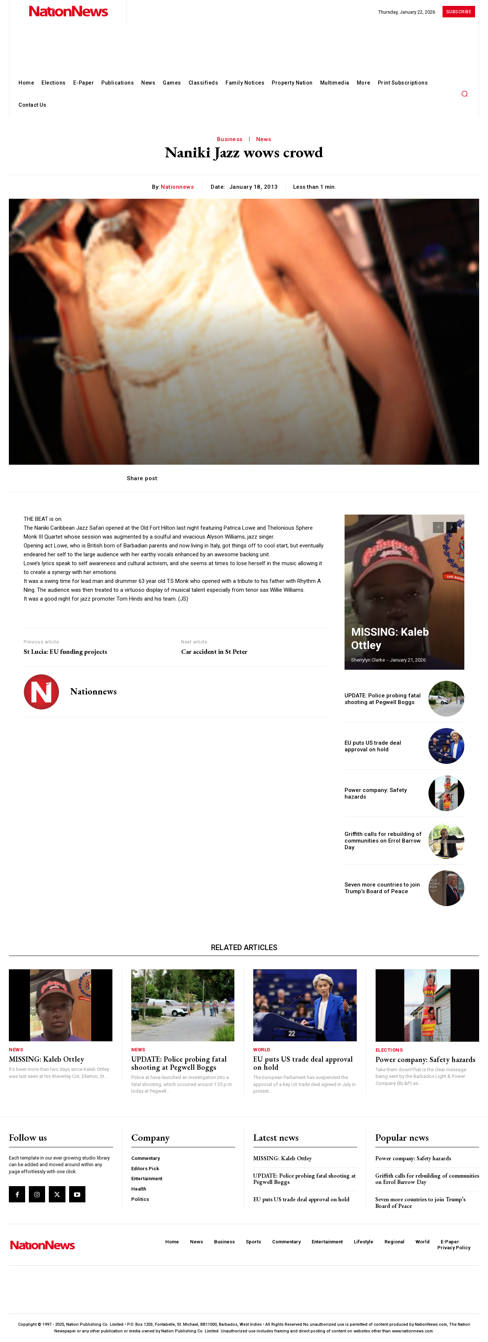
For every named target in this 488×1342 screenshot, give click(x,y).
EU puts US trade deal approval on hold (303, 1063)
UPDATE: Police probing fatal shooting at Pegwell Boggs (379, 699)
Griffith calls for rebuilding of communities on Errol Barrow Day (380, 841)
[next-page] (451, 527)
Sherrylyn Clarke (368, 660)
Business (230, 139)
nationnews (177, 187)
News (263, 139)
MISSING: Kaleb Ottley (388, 647)
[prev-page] (438, 527)
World (262, 1049)
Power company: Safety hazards (425, 1059)
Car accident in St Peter (214, 652)
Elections (389, 1050)
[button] (464, 93)
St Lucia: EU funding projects (65, 652)
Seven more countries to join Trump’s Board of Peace (379, 888)
